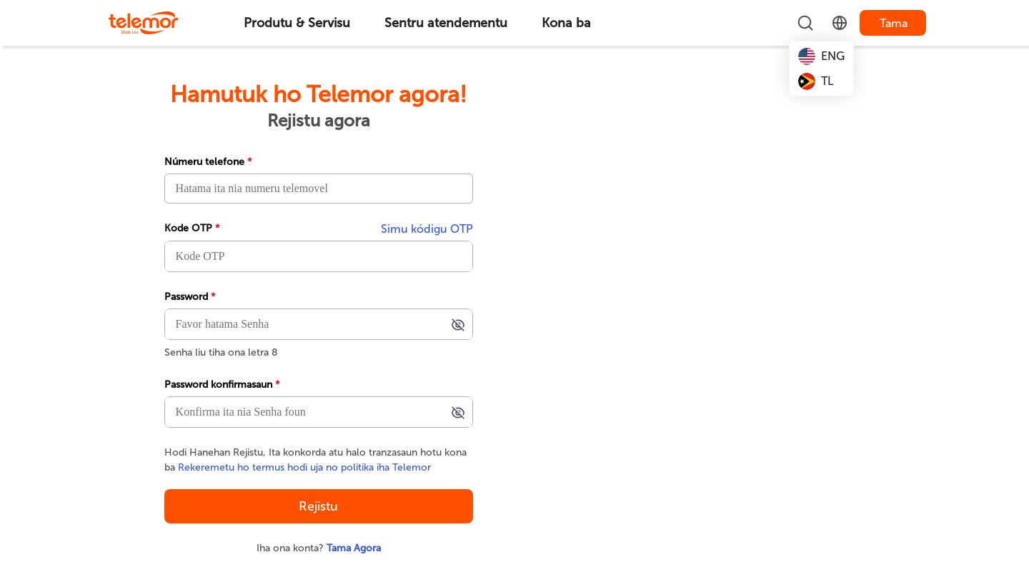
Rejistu (318, 506)
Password (190, 297)
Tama (894, 23)
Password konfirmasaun (222, 384)
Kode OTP (192, 228)
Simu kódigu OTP (427, 229)
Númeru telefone (208, 162)
